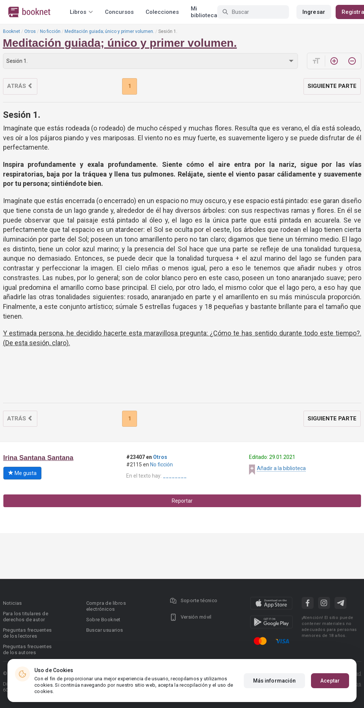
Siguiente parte (332, 86)
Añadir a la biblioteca (281, 468)
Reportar (182, 501)
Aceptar (330, 681)
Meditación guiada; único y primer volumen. (109, 31)
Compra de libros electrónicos (106, 606)
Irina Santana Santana (38, 458)
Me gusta (22, 473)
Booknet (11, 31)
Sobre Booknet (103, 619)
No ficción (50, 31)
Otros (30, 31)
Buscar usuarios (104, 630)
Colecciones (162, 12)
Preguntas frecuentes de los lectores (27, 633)
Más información (274, 681)
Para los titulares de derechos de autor (25, 616)
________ (175, 476)
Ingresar (313, 12)
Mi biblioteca (204, 12)
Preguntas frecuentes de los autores (27, 649)
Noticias (12, 603)
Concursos (119, 12)
